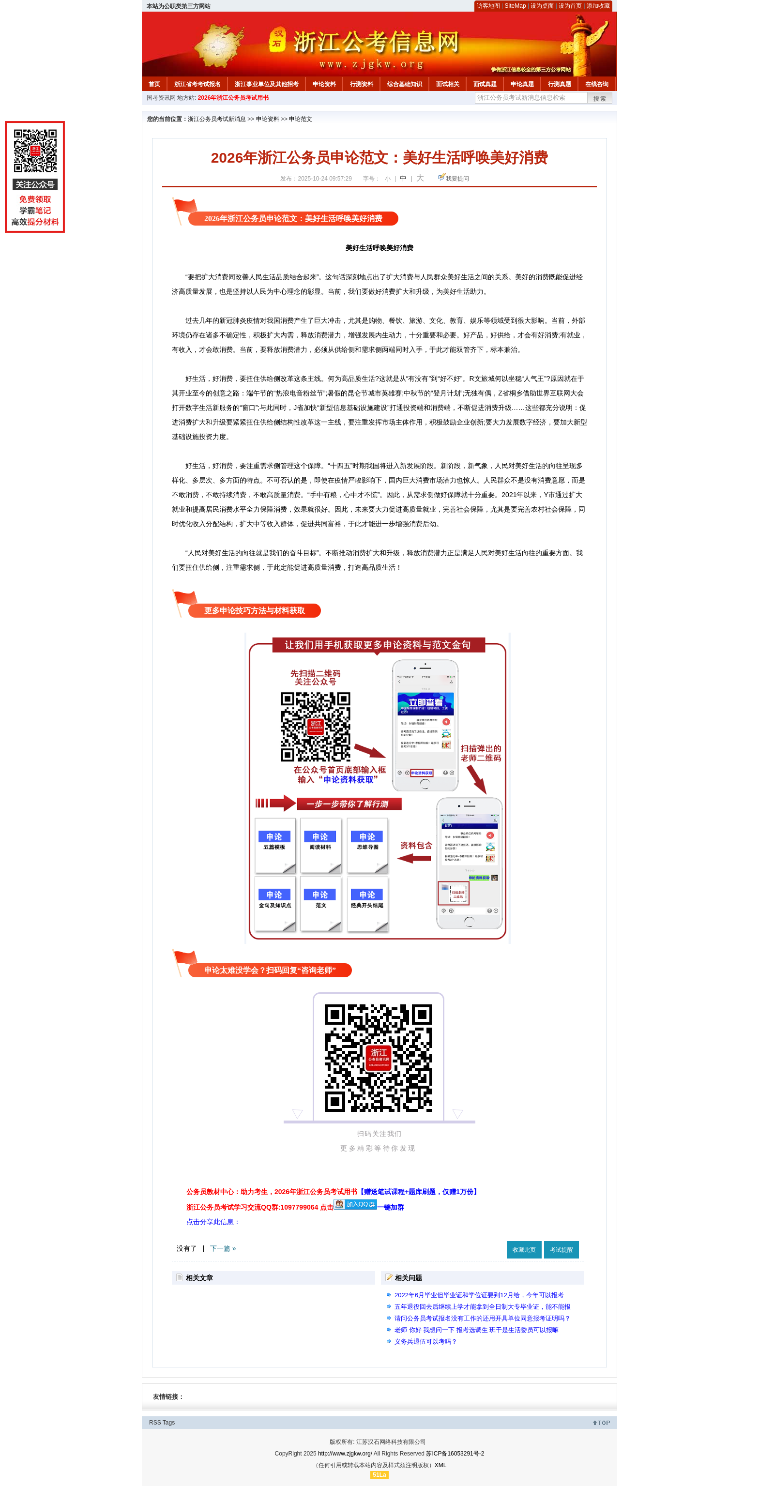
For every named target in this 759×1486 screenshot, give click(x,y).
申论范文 (300, 119)
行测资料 (361, 84)
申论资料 (324, 84)
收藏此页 (524, 1249)
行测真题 (559, 84)
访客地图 (488, 5)
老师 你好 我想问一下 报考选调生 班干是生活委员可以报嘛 (477, 1330)
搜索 (600, 98)
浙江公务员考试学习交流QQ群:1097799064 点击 (260, 1207)
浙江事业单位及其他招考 (267, 84)
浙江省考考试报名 (197, 84)
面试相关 (447, 84)
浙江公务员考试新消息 (217, 119)
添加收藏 (598, 5)
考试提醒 (561, 1249)
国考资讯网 (161, 97)
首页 (154, 84)
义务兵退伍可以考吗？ (426, 1341)
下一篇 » (223, 1248)
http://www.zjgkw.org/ (345, 1453)
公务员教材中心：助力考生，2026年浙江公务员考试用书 (333, 1192)
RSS (155, 1422)
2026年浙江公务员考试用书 (233, 97)
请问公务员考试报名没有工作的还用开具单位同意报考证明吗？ (483, 1318)
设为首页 (570, 5)
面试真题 (485, 84)
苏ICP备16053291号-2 (455, 1453)
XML (441, 1465)
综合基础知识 (404, 84)
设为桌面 (542, 5)
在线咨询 (596, 84)
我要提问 (457, 178)
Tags (169, 1422)
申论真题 (522, 84)
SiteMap (515, 5)
